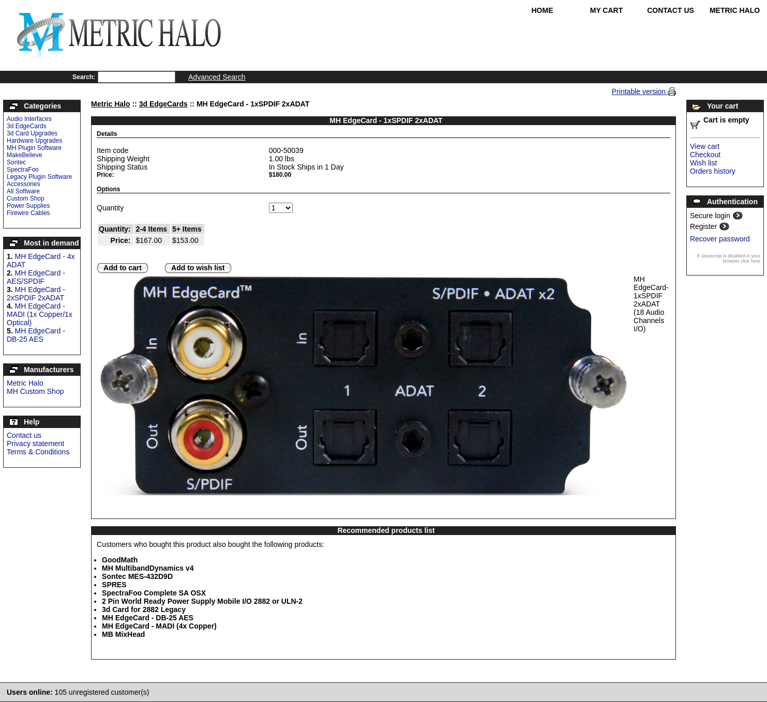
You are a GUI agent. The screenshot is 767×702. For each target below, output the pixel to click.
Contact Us (670, 10)
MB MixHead (123, 634)
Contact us (24, 435)
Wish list (703, 163)
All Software (23, 191)
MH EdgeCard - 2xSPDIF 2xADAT (36, 293)
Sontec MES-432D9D (137, 576)
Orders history (712, 171)
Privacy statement (35, 443)
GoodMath (120, 560)
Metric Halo (735, 10)
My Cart (606, 10)
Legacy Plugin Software (39, 176)
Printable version (640, 91)
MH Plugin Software (34, 147)
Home (542, 10)
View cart (704, 146)
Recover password (720, 239)
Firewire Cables (28, 213)
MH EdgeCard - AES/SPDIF (36, 277)
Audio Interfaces (29, 119)
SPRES (114, 585)
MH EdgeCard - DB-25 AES (36, 335)
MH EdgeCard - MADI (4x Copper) (159, 626)
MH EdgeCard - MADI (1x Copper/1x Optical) (39, 314)
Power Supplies (28, 205)
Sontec (16, 162)
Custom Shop (25, 198)
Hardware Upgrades (34, 140)
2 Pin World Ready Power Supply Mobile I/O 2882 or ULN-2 (202, 601)
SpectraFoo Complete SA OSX (154, 593)
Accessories (23, 184)
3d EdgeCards (27, 126)
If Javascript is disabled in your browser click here (728, 258)
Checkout (705, 154)
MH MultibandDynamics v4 (147, 568)
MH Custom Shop (35, 391)
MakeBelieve (24, 155)
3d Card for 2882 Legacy (144, 609)
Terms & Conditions (38, 452)
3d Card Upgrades (32, 133)
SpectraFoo (23, 169)
